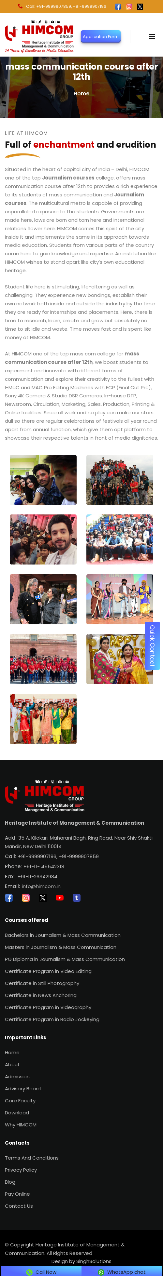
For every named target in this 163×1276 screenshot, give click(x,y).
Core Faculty (20, 1100)
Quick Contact (152, 646)
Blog (10, 1181)
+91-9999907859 (79, 856)
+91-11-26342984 (37, 876)
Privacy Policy (21, 1169)
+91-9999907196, (37, 856)
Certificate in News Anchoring (41, 995)
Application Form (101, 36)
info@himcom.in (41, 886)
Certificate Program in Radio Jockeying (52, 1019)
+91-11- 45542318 (43, 866)
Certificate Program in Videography (48, 1007)
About (12, 1064)
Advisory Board (23, 1088)
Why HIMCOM (21, 1124)
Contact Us (19, 1206)
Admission (17, 1076)
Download (17, 1112)
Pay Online (17, 1193)
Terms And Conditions (32, 1157)
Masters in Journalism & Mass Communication (60, 947)
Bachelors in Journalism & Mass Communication (63, 935)
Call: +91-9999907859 (44, 6)
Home (81, 93)
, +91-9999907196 (88, 6)
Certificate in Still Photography (42, 983)
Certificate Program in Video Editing (48, 971)
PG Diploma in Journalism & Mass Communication (65, 959)
